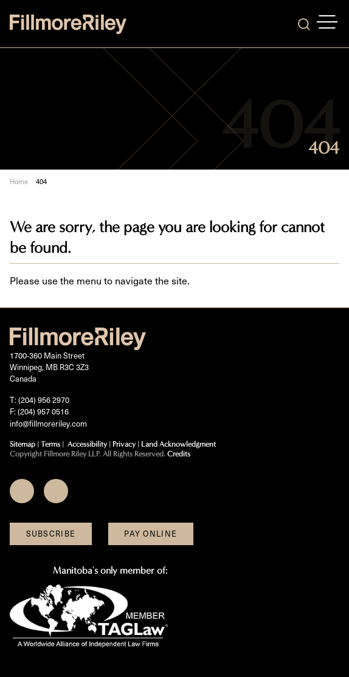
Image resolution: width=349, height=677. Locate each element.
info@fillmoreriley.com (48, 423)
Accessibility (87, 443)
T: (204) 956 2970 (39, 399)
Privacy (124, 443)
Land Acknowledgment (178, 443)
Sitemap (22, 443)
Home (19, 181)
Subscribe (51, 533)
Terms (50, 443)
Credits (178, 453)
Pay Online (150, 533)
